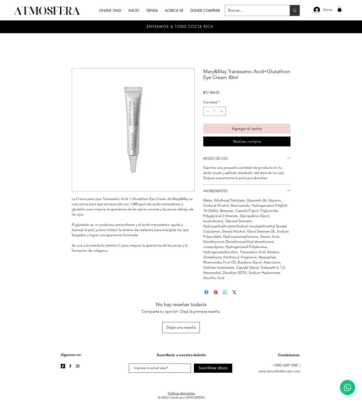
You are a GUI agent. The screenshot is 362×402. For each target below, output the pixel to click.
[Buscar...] (254, 10)
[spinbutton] (214, 111)
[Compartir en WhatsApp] (225, 292)
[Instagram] (77, 366)
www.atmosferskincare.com (279, 371)
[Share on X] (234, 292)
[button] (339, 9)
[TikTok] (63, 366)
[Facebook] (70, 366)
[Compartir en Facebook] (206, 292)
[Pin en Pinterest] (216, 292)
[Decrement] (207, 111)
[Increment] (222, 111)
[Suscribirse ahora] (213, 368)
